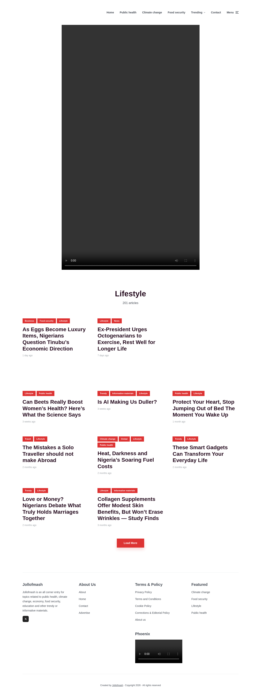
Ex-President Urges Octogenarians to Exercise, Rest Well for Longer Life (126, 339)
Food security (176, 12)
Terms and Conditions (148, 599)
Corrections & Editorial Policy (152, 612)
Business (29, 321)
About (82, 592)
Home (110, 12)
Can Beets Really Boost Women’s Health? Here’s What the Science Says (54, 408)
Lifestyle (63, 321)
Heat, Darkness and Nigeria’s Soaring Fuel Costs (125, 459)
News (116, 321)
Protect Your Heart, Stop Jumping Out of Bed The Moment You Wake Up (204, 408)
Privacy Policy (143, 592)
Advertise (84, 612)
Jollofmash (117, 685)
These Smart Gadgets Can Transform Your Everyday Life (200, 453)
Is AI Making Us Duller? (127, 402)
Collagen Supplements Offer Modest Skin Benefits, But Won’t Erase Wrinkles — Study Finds (130, 508)
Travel (28, 439)
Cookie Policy (143, 605)
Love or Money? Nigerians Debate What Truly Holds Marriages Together (52, 508)
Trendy (103, 393)
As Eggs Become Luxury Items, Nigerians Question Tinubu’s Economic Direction (54, 339)
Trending (196, 12)
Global (124, 439)
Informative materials (123, 393)
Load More (130, 543)
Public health (128, 12)
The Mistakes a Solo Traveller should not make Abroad (48, 453)
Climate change (152, 12)
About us (140, 619)
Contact (216, 12)
